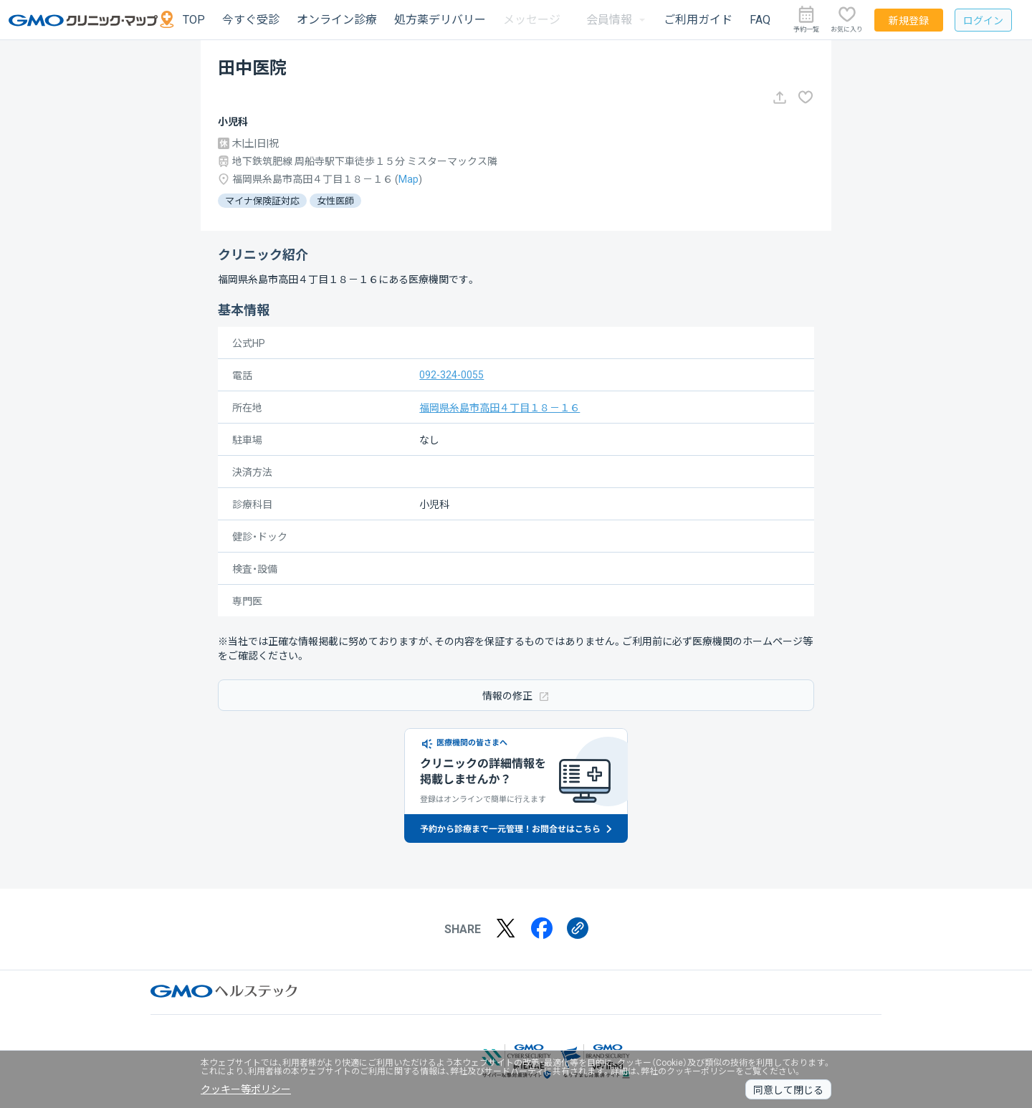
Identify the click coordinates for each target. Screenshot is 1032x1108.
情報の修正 (516, 695)
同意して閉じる (788, 1090)
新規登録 (909, 21)
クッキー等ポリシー (246, 1089)
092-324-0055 (451, 375)
